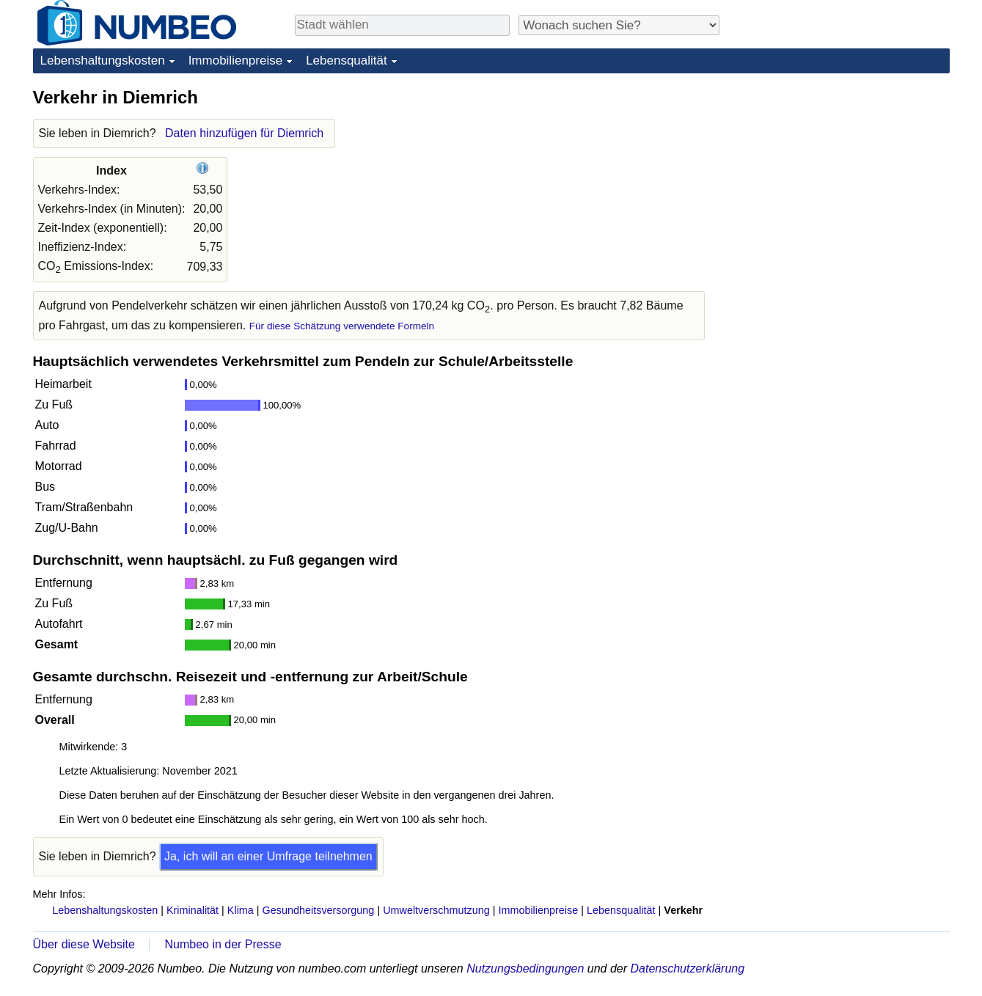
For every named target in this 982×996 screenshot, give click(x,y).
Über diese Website (84, 944)
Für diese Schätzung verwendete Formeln (341, 326)
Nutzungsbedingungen (525, 968)
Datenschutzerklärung (687, 968)
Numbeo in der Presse (222, 944)
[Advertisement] (840, 177)
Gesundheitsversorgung (319, 910)
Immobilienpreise (235, 60)
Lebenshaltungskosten (102, 60)
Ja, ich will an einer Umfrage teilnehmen (268, 856)
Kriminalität (192, 910)
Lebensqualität (346, 60)
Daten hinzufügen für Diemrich (244, 133)
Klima (240, 910)
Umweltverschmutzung (436, 910)
